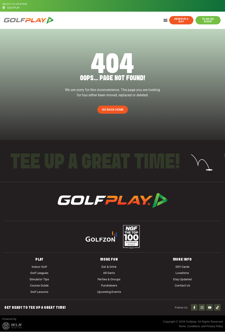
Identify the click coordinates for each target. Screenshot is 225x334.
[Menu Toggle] (165, 20)
